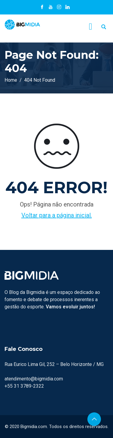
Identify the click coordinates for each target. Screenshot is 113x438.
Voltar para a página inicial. (56, 215)
